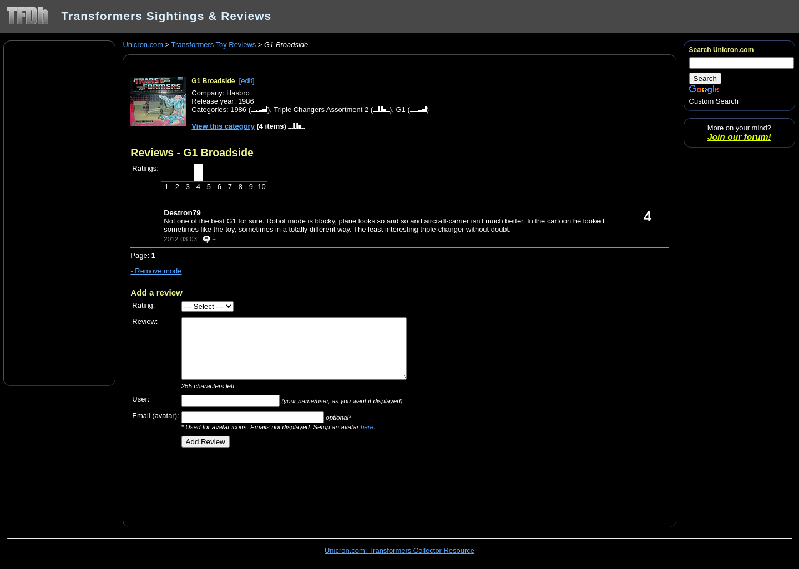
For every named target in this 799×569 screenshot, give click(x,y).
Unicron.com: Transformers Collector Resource (399, 550)
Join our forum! (739, 136)
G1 (401, 109)
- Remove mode (155, 271)
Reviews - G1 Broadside (191, 152)
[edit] (247, 81)
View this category (223, 126)
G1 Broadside (213, 81)
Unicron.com (143, 44)
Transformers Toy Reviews (213, 44)
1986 (238, 109)
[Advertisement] (59, 212)
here (367, 426)
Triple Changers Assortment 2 (321, 109)
